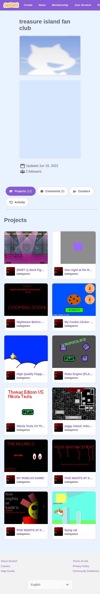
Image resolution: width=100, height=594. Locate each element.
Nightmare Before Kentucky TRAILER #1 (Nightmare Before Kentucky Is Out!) (31, 322)
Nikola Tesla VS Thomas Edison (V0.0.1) (31, 426)
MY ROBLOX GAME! (30, 478)
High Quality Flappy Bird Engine (31, 374)
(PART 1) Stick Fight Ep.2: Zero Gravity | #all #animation (31, 270)
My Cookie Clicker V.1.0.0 (79, 322)
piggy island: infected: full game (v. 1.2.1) (79, 426)
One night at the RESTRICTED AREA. (79, 270)
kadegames (23, 273)
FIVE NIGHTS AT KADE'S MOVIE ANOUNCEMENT (79, 478)
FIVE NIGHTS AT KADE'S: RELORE (31, 530)
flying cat (71, 530)
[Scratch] (11, 5)
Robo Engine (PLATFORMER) (79, 374)
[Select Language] (50, 585)
